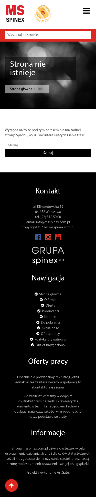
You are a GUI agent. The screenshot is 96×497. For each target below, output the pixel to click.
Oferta (50, 306)
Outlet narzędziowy (50, 345)
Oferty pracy (50, 334)
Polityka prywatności (50, 340)
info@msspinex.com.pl (53, 222)
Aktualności (50, 328)
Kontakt (50, 317)
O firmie (50, 300)
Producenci (50, 311)
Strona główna (21, 89)
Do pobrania (50, 323)
